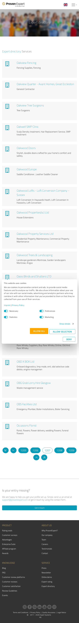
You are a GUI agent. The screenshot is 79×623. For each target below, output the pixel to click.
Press (44, 568)
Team (44, 539)
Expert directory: (11, 51)
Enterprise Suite (8, 544)
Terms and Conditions (20, 612)
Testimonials (47, 548)
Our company (47, 535)
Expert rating (47, 581)
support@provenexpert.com (15, 499)
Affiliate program (9, 548)
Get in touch (39, 507)
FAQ (3, 572)
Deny (69, 339)
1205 (23, 450)
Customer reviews (9, 581)
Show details (64, 323)
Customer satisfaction (11, 586)
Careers (45, 544)
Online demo (47, 577)
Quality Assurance (48, 612)
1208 (59, 450)
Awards (5, 553)
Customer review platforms (13, 577)
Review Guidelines (9, 590)
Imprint (7, 305)
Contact (45, 553)
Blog (4, 568)
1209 (71, 450)
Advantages (7, 539)
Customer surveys (9, 535)
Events (5, 595)
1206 (35, 450)
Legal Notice (61, 612)
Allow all (39, 331)
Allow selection (62, 331)
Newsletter (46, 572)
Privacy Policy (18, 305)
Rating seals (7, 530)
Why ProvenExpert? (50, 530)
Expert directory (48, 586)
